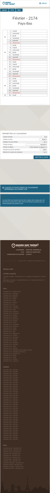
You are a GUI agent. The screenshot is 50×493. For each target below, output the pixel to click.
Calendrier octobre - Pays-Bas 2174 (12, 464)
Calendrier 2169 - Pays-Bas (10, 395)
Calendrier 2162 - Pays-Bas (10, 382)
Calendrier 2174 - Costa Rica (11, 308)
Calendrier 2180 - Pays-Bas (10, 415)
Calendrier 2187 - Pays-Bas (10, 428)
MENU (43, 3)
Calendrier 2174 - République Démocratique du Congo (17, 350)
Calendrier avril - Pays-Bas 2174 (11, 453)
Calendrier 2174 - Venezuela (10, 361)
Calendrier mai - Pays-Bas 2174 (11, 455)
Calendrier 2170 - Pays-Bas (10, 397)
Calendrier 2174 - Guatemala (11, 324)
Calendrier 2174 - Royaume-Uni (11, 353)
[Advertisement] (25, 118)
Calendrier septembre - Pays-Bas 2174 (13, 462)
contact (29, 254)
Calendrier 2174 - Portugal (10, 348)
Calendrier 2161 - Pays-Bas (10, 380)
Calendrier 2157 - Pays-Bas (10, 373)
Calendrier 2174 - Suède (9, 357)
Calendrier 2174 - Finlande (10, 320)
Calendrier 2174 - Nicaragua (10, 337)
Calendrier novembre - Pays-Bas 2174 (13, 466)
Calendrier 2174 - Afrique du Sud (12, 291)
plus (22, 252)
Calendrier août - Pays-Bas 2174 (11, 461)
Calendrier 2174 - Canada (10, 302)
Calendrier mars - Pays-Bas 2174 (12, 451)
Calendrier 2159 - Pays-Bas (10, 377)
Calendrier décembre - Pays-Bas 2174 (13, 468)
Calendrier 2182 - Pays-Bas (10, 419)
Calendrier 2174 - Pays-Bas (10, 344)
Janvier (4, 10)
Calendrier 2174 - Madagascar (11, 333)
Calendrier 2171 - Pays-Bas (10, 399)
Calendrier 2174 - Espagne (10, 317)
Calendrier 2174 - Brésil (9, 300)
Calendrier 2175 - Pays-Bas (10, 406)
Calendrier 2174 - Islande (10, 329)
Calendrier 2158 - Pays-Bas (10, 375)
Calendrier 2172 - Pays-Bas (10, 401)
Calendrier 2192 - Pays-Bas (10, 437)
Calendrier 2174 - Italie (9, 331)
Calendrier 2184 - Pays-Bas (10, 422)
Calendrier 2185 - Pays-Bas (10, 424)
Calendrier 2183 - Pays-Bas (10, 421)
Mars (19, 10)
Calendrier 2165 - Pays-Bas (10, 388)
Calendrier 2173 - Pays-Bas (10, 402)
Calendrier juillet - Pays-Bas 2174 (12, 459)
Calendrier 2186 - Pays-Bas (10, 426)
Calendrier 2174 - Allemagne (10, 293)
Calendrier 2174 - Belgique (10, 297)
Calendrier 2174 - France (9, 322)
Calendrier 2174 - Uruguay (10, 359)
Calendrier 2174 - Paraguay (10, 342)
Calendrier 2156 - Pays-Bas (10, 371)
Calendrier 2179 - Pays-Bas (10, 413)
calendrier (20, 250)
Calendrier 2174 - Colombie (10, 306)
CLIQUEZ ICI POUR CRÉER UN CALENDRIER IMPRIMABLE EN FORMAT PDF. (21, 188)
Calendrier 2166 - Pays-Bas (10, 390)
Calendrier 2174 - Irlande (9, 328)
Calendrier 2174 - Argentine (10, 295)
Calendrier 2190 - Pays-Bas (10, 433)
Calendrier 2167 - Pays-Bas (10, 391)
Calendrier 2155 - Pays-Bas (10, 369)
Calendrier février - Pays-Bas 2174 (12, 450)
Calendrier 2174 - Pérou (9, 346)
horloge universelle (33, 250)
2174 (12, 10)
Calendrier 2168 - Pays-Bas (10, 393)
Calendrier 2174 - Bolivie (9, 298)
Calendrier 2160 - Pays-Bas (10, 379)
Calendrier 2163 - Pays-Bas (10, 384)
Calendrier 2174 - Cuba (9, 309)
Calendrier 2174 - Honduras (10, 326)
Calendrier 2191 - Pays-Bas (10, 435)
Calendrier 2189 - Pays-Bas (10, 432)
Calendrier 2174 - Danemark (10, 311)
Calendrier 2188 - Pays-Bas (10, 430)
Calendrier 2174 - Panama (10, 340)
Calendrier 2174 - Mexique (10, 335)
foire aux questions (33, 252)
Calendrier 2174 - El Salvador (11, 313)
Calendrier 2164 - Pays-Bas (10, 386)
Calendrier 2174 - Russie (9, 355)
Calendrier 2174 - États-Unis (10, 319)
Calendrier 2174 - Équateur (10, 315)
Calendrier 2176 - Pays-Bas (10, 408)
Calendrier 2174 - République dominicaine (14, 351)
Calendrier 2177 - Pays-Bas (10, 410)
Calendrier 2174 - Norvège (10, 339)
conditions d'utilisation (15, 254)
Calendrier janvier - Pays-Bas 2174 (12, 448)
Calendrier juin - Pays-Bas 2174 (11, 457)
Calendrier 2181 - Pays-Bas (10, 417)
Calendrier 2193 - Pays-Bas (10, 439)
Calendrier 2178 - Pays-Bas (10, 412)
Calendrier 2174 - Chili (9, 304)
